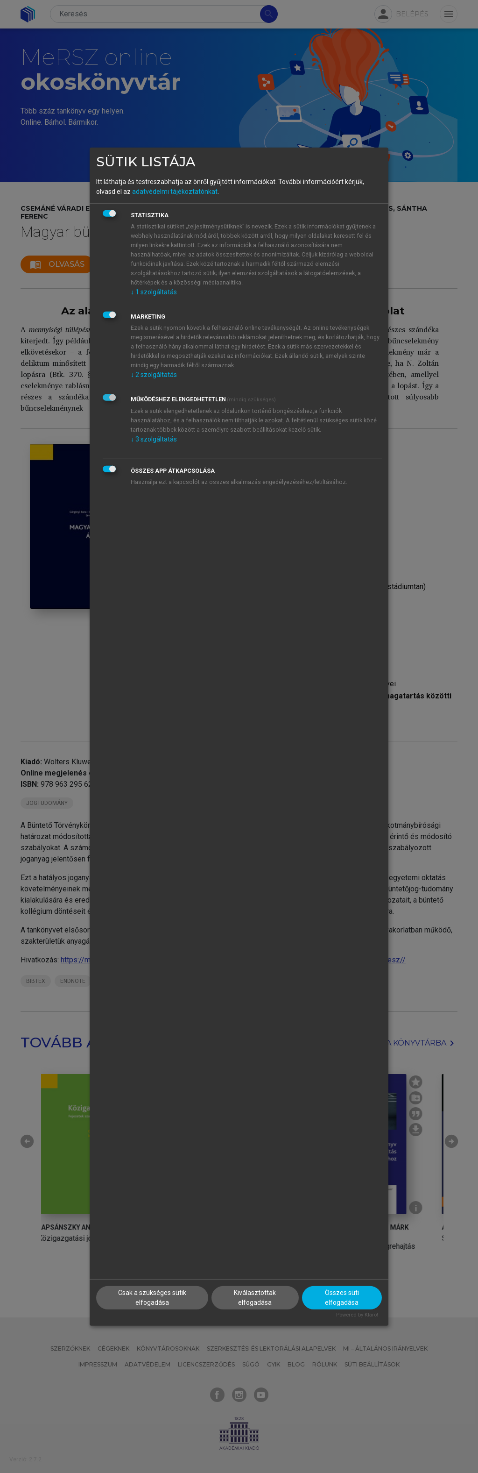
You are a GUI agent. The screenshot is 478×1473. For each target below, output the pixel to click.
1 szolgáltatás (154, 292)
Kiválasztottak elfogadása (255, 1297)
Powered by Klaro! (357, 1315)
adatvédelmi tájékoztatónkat (175, 191)
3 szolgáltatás (154, 439)
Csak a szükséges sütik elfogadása (152, 1297)
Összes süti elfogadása (342, 1297)
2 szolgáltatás (154, 374)
